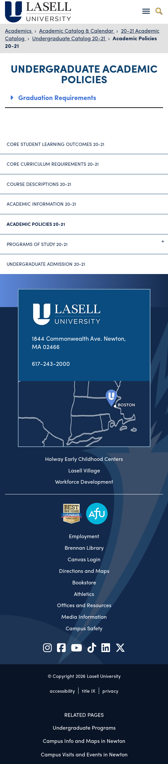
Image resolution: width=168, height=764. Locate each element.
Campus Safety (84, 628)
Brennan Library (84, 547)
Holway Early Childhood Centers (84, 459)
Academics (19, 30)
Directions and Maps (84, 570)
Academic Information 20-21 (41, 203)
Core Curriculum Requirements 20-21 (53, 163)
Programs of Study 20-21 (87, 241)
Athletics (84, 594)
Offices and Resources (84, 605)
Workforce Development (84, 481)
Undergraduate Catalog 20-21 (69, 38)
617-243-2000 (51, 363)
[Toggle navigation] (146, 11)
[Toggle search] (159, 11)
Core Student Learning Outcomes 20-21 (55, 144)
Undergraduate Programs (84, 727)
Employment (84, 536)
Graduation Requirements (57, 97)
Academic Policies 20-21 (36, 224)
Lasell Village (84, 470)
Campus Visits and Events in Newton (84, 754)
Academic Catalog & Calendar (77, 30)
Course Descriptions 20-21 (39, 184)
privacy (110, 690)
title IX (88, 690)
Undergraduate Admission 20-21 (46, 263)
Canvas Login (84, 559)
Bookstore (84, 582)
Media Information (84, 616)
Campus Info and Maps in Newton (84, 741)
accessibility (62, 690)
